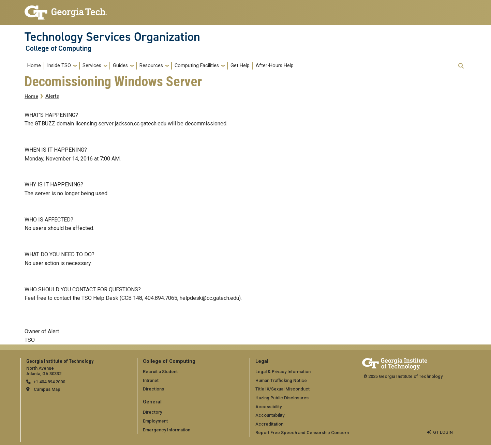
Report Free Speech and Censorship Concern (302, 432)
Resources (151, 65)
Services (92, 65)
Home (34, 65)
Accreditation (269, 424)
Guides (120, 65)
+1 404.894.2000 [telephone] (49, 381)
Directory (152, 412)
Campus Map (47, 389)
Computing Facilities (197, 65)
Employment (155, 421)
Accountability (269, 415)
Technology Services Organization (112, 37)
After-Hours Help (275, 65)
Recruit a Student (160, 371)
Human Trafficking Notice (281, 380)
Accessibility (268, 406)
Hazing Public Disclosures (282, 397)
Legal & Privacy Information (283, 371)
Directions (153, 389)
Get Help (240, 65)
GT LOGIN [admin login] (443, 432)
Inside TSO (59, 65)
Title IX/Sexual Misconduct (282, 389)
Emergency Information (166, 429)
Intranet (151, 380)
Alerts (52, 96)
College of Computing (58, 48)
